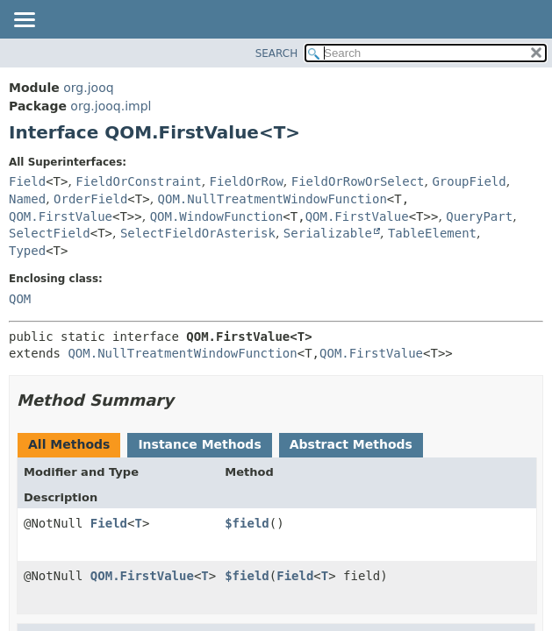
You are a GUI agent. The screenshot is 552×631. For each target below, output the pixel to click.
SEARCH (276, 53)
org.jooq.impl (110, 106)
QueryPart (479, 216)
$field (247, 523)
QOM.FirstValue (60, 216)
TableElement (432, 233)
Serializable (327, 233)
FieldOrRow (246, 181)
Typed (27, 251)
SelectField (49, 233)
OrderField (90, 199)
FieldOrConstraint (138, 181)
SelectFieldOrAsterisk (198, 233)
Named (27, 199)
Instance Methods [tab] (199, 444)
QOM (20, 299)
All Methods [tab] (69, 444)
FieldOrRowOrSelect (358, 181)
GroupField (468, 181)
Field (27, 181)
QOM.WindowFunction (216, 216)
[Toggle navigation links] (24, 21)
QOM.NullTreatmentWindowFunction (272, 199)
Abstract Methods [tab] (351, 444)
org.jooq (88, 88)
